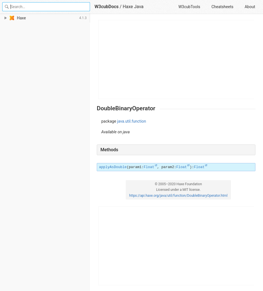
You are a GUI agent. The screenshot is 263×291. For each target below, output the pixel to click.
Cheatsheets (222, 6)
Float (149, 167)
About (250, 6)
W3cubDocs (107, 6)
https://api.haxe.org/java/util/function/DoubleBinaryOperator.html (178, 196)
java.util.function (131, 121)
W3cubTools (189, 6)
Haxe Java (133, 6)
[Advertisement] (176, 59)
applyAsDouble (113, 167)
